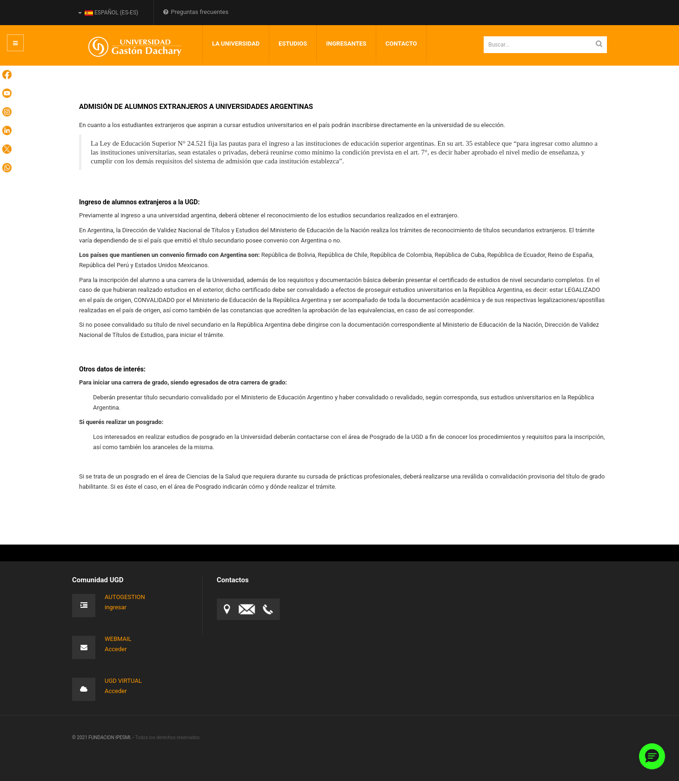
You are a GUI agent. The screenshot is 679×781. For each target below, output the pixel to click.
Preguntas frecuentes (195, 11)
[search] (545, 44)
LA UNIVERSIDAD (236, 43)
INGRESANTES (346, 43)
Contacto (401, 43)
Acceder (116, 649)
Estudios (293, 43)
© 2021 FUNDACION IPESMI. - (103, 737)
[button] (652, 756)
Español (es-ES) (108, 12)
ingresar (115, 607)
